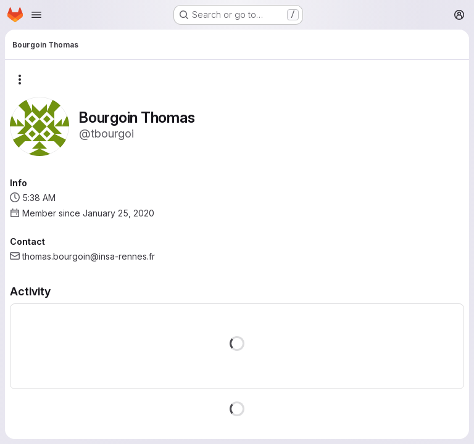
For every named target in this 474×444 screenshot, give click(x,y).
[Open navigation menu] (36, 15)
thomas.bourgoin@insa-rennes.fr (88, 256)
